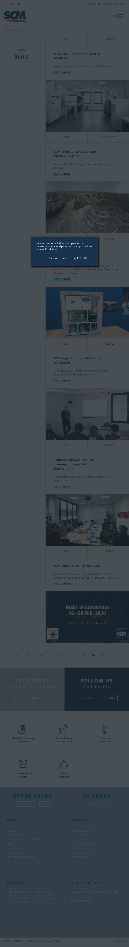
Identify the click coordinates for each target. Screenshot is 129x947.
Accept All (81, 258)
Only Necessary (57, 258)
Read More (51, 249)
